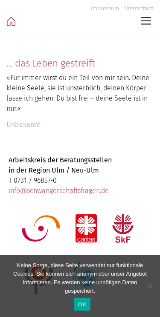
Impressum (105, 8)
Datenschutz (138, 8)
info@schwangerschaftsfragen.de (59, 191)
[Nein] (149, 286)
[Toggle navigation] (146, 21)
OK (82, 304)
